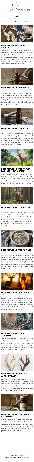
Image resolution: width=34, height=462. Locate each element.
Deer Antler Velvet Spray (15, 88)
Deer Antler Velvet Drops (15, 293)
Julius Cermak (24, 457)
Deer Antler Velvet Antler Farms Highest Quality (15, 170)
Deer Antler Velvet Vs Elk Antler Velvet (15, 375)
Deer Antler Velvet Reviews (16, 207)
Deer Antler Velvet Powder (16, 250)
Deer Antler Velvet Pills (14, 128)
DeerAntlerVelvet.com (12, 457)
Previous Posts (8, 442)
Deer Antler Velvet (17, 4)
